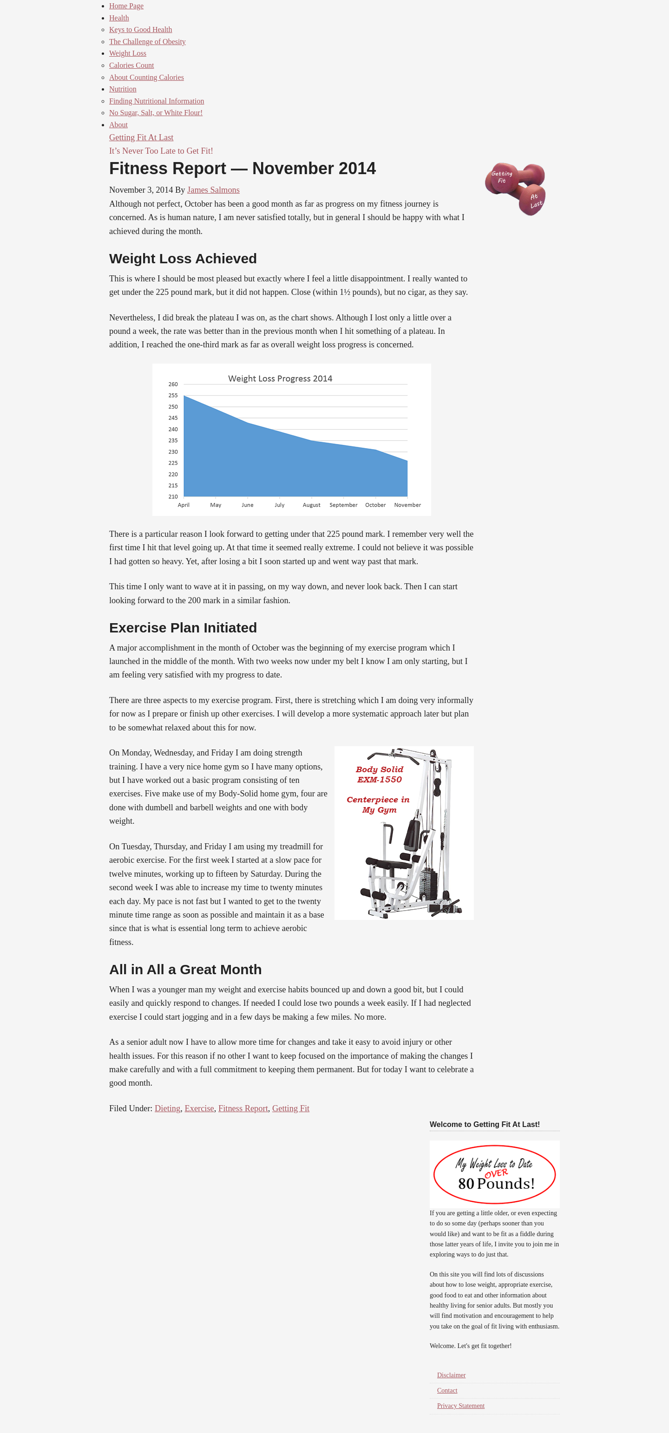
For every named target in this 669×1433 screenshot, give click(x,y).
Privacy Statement (461, 1405)
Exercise (199, 1108)
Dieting (167, 1108)
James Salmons (213, 190)
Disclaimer (451, 1375)
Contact (447, 1390)
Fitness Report (243, 1108)
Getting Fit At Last (141, 137)
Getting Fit (290, 1108)
